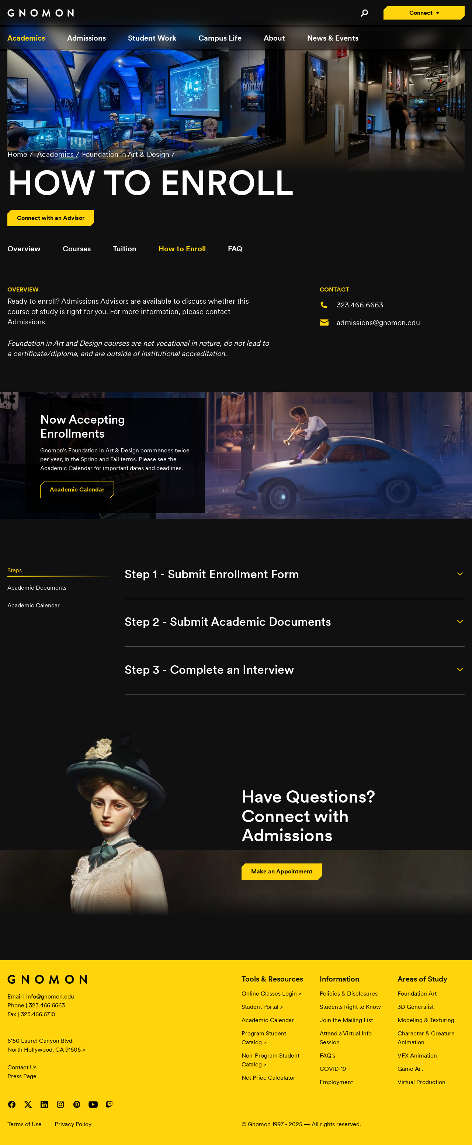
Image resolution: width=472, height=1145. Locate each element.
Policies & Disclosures (349, 993)
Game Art (410, 1068)
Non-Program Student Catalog (270, 1060)
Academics (26, 38)
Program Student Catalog (264, 1038)
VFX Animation (417, 1055)
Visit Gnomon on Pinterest (77, 1104)
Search (364, 13)
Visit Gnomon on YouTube (93, 1104)
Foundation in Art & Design (125, 154)
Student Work (152, 38)
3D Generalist (416, 1006)
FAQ (235, 248)
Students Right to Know (350, 1006)
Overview (24, 248)
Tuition (124, 248)
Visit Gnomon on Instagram (60, 1104)
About (274, 38)
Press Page (22, 1076)
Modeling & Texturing (426, 1020)
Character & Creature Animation (426, 1038)
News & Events (332, 38)
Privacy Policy (73, 1124)
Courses (77, 248)
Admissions (86, 38)
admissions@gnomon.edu (378, 322)
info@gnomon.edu (50, 996)
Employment (336, 1082)
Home (17, 154)
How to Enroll (182, 248)
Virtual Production (421, 1082)
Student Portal (260, 1006)
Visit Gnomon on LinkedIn (44, 1104)
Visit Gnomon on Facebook (12, 1104)
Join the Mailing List (346, 1020)
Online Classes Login (269, 993)
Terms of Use (24, 1124)
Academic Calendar (268, 1020)
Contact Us (22, 1067)
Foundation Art (417, 993)
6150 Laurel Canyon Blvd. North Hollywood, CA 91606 (44, 1045)
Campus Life (220, 38)
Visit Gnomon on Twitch (109, 1104)
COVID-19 (333, 1068)
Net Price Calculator (268, 1077)
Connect (421, 12)
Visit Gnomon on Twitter (28, 1104)
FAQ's (327, 1055)
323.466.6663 (360, 304)
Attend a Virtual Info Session (346, 1038)
